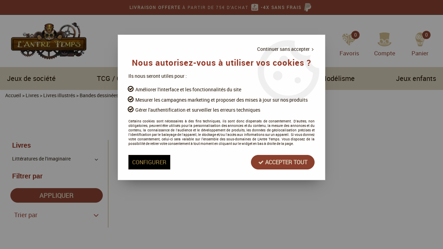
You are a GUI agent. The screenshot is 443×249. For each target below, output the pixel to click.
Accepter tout (282, 162)
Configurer (149, 162)
